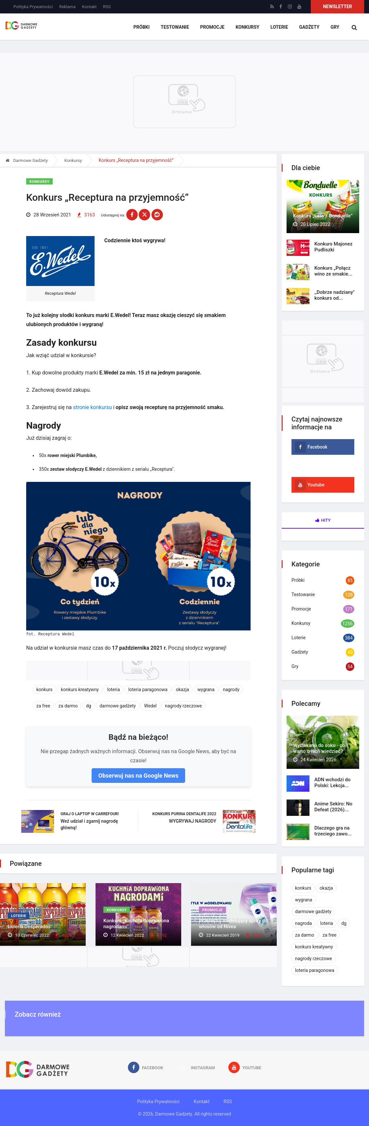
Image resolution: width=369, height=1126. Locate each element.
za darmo (68, 706)
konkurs (44, 689)
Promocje (214, 27)
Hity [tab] (323, 520)
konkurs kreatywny (80, 689)
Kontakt (89, 6)
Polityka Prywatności (33, 6)
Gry (334, 27)
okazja (182, 689)
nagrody (231, 689)
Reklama (67, 6)
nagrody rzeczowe (183, 706)
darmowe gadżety (117, 706)
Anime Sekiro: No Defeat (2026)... (333, 807)
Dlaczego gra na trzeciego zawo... (333, 831)
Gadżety (310, 27)
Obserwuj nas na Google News (138, 775)
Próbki (145, 27)
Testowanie (178, 27)
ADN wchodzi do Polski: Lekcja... (332, 782)
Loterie (280, 27)
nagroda (303, 923)
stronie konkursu (92, 407)
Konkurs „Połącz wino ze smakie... (333, 271)
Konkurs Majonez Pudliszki (333, 247)
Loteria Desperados (29, 927)
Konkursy (249, 27)
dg (88, 706)
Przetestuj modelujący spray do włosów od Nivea (233, 924)
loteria (113, 689)
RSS (107, 6)
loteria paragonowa (147, 689)
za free (43, 706)
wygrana (206, 689)
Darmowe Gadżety (27, 160)
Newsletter (337, 6)
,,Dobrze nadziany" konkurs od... (334, 295)
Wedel (150, 706)
